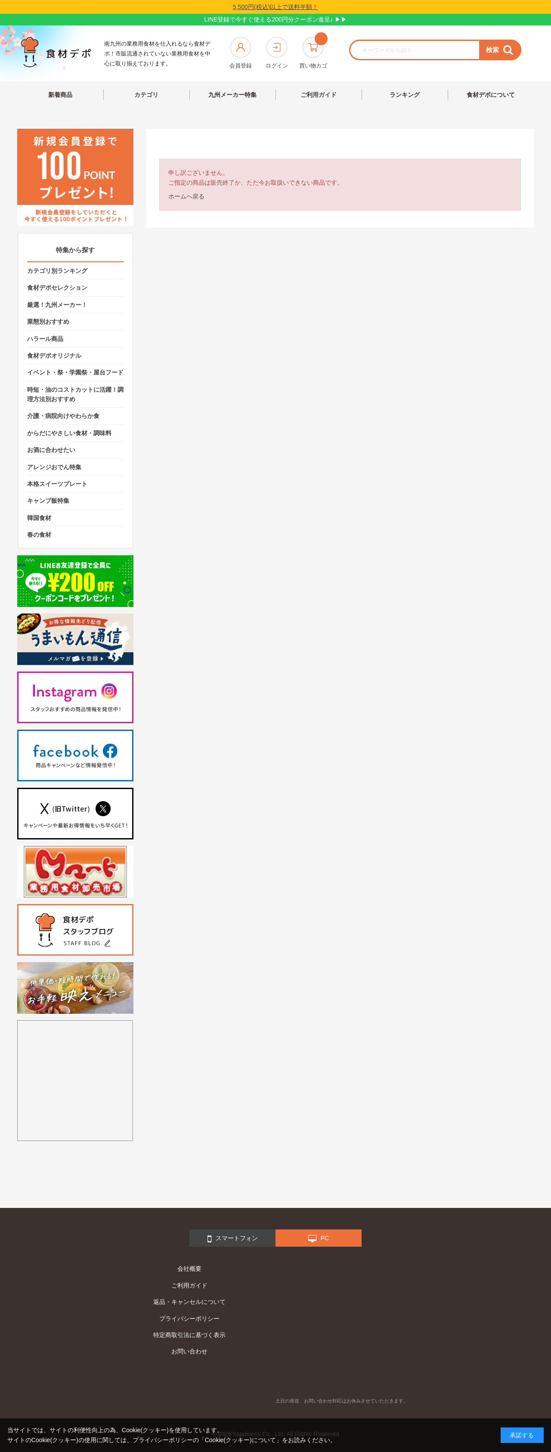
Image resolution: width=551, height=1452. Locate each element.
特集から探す (75, 250)
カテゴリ (146, 94)
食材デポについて (491, 94)
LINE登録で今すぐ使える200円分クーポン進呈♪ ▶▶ (275, 19)
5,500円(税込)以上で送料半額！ (275, 6)
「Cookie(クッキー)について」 (240, 1440)
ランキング (405, 94)
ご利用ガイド (318, 94)
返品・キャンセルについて (189, 1301)
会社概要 (189, 1268)
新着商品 (60, 94)
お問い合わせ (189, 1351)
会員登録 (240, 53)
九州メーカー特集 (232, 94)
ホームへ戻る (186, 196)
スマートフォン (232, 1239)
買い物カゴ (313, 53)
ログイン (277, 53)
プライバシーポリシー (189, 1318)
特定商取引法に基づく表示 (189, 1334)
